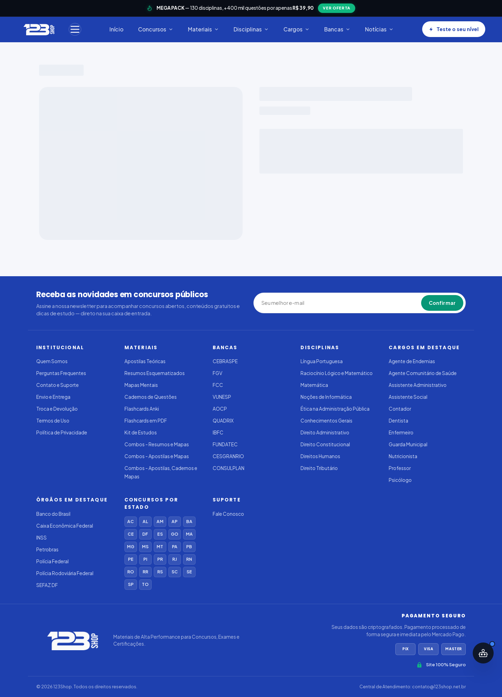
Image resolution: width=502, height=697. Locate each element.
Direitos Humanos (320, 456)
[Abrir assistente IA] (483, 653)
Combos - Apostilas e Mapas (156, 456)
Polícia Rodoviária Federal (64, 573)
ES (160, 534)
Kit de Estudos (140, 432)
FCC (218, 385)
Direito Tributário (319, 468)
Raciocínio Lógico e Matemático (337, 373)
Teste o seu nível (454, 29)
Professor (400, 468)
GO (174, 534)
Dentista (398, 421)
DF (145, 534)
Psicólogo (400, 480)
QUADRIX (223, 421)
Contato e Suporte (57, 385)
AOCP (220, 409)
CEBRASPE (225, 361)
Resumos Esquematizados (154, 373)
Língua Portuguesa (322, 361)
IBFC (218, 432)
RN (189, 559)
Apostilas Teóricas (145, 361)
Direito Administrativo (325, 432)
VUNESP (222, 397)
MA (189, 534)
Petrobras (47, 549)
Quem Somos (52, 361)
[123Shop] (38, 29)
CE (131, 534)
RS (160, 571)
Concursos (155, 29)
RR (145, 571)
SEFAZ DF (47, 585)
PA (174, 546)
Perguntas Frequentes (61, 373)
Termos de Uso (52, 421)
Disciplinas (251, 29)
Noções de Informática (326, 397)
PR (160, 559)
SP (131, 584)
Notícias (379, 29)
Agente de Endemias (412, 361)
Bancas (337, 29)
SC (175, 571)
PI (145, 559)
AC (130, 521)
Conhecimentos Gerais (326, 421)
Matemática (314, 385)
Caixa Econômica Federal (64, 526)
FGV (217, 373)
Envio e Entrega (53, 397)
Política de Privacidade (61, 432)
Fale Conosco (228, 514)
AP (174, 521)
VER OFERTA (336, 8)
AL (145, 521)
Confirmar (442, 303)
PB (189, 546)
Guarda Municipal (408, 444)
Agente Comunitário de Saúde (423, 373)
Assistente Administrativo (418, 385)
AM (160, 521)
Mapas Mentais (141, 385)
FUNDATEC (225, 444)
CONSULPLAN (228, 468)
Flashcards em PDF (145, 421)
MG (130, 546)
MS (145, 546)
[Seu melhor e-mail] (293, 303)
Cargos (296, 29)
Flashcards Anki (141, 409)
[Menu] (75, 29)
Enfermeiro (401, 432)
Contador (400, 409)
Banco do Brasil (53, 514)
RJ (174, 559)
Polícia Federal (52, 561)
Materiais (203, 29)
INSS (41, 538)
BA (189, 521)
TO (145, 584)
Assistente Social (408, 397)
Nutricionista (403, 456)
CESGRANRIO (228, 456)
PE (131, 559)
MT (160, 546)
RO (130, 571)
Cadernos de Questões (150, 397)
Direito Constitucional (325, 444)
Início (116, 29)
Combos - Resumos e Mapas (156, 444)
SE (189, 571)
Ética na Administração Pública (335, 409)
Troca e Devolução (57, 409)
